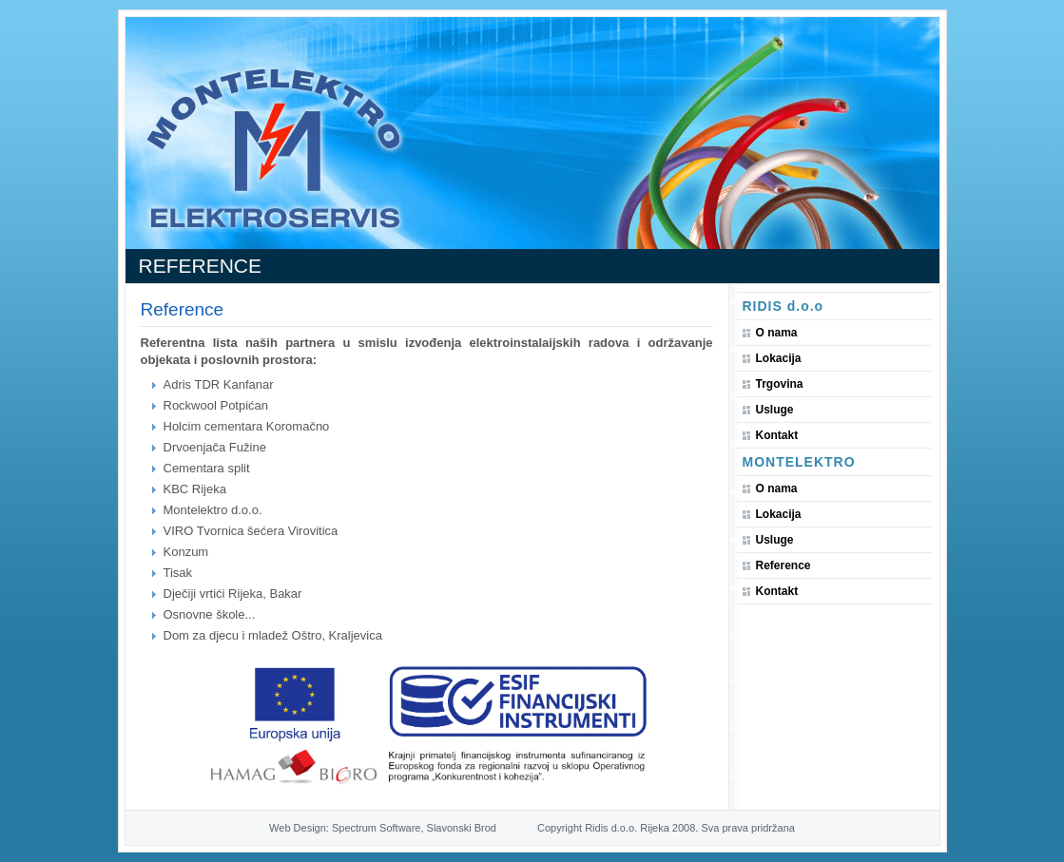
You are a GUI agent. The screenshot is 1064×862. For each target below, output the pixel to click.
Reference (783, 565)
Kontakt (777, 435)
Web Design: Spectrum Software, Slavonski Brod (382, 827)
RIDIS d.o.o (783, 306)
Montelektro (799, 461)
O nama (777, 332)
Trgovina (779, 384)
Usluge (775, 409)
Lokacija (779, 358)
